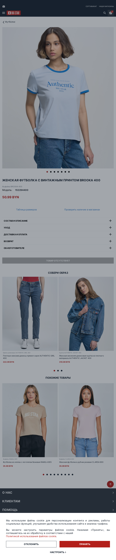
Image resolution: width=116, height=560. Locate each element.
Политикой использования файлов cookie (31, 536)
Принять (84, 544)
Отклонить (31, 544)
